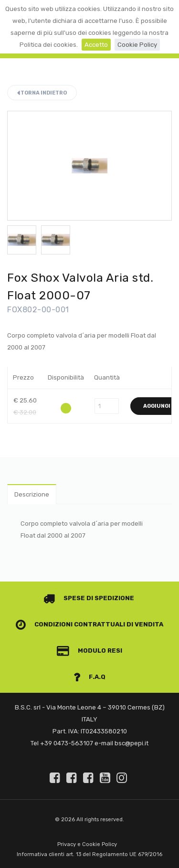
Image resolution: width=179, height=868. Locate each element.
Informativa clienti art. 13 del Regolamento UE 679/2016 (89, 854)
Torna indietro (42, 93)
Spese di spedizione (89, 598)
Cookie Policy (137, 44)
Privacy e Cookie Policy (87, 844)
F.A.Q (90, 676)
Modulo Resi (90, 650)
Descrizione (31, 494)
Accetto (96, 44)
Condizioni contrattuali (71, 624)
